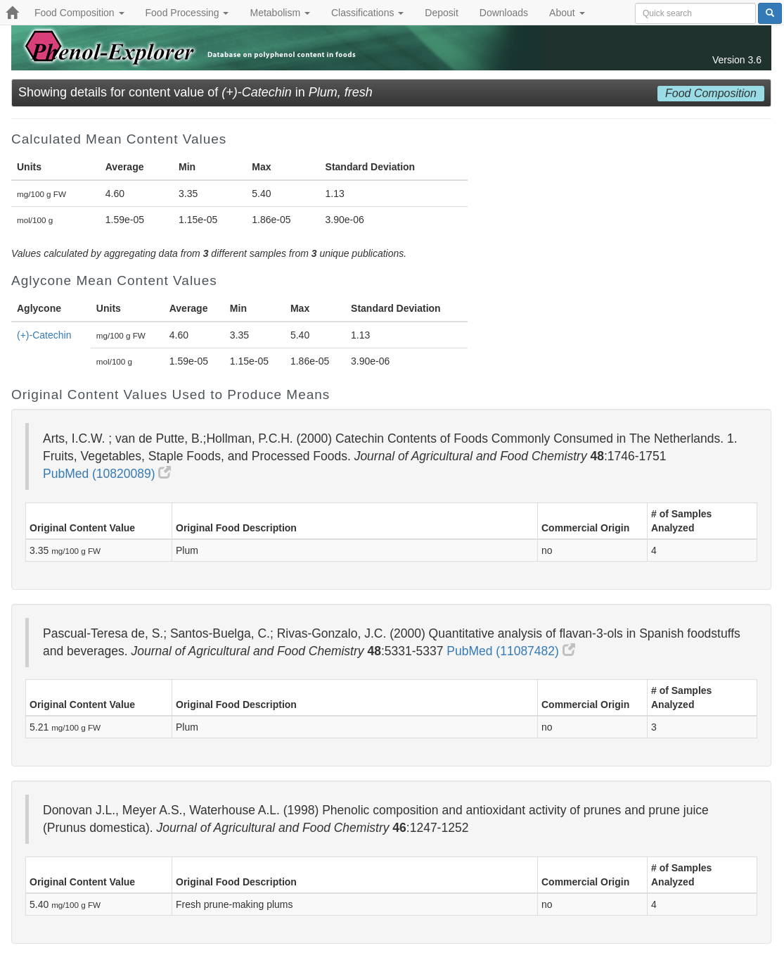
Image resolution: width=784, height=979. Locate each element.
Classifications (367, 12)
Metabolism (279, 12)
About (566, 12)
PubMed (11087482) (510, 651)
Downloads (504, 12)
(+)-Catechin (44, 335)
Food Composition (79, 12)
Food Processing (187, 12)
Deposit (441, 12)
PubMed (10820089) (107, 474)
